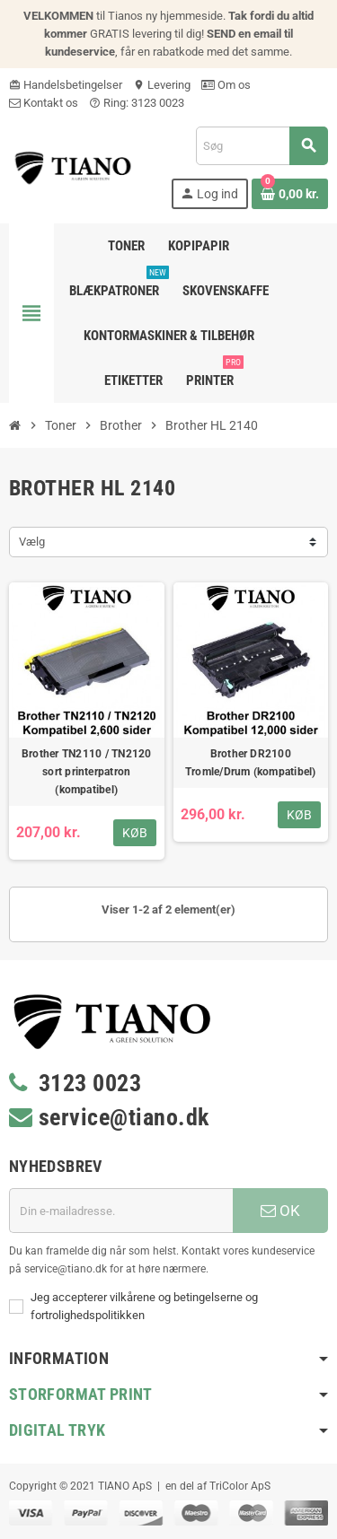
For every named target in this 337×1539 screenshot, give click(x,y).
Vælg (32, 541)
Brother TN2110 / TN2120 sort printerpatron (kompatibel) (87, 772)
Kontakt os (43, 102)
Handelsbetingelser (65, 85)
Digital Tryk (57, 1430)
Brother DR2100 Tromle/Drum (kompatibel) (250, 763)
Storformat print (81, 1394)
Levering (162, 85)
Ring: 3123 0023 (136, 102)
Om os (226, 85)
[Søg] (261, 146)
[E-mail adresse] (121, 1210)
